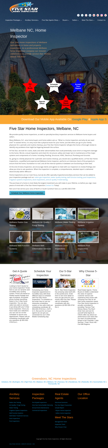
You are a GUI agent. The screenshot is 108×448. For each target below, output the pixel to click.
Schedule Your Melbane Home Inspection (27, 193)
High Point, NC (30, 382)
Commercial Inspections (39, 410)
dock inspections (39, 180)
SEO (33, 444)
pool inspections (89, 177)
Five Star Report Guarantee (63, 405)
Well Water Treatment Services (18, 416)
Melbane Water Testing (65, 222)
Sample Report (59, 408)
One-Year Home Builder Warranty (42, 405)
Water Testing (13, 408)
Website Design (26, 444)
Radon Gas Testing (15, 402)
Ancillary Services (32, 20)
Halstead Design (15, 444)
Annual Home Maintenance (40, 408)
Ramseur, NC (63, 382)
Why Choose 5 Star (61, 427)
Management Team (61, 422)
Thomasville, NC (54, 384)
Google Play (91, 119)
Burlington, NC (18, 382)
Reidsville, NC (87, 382)
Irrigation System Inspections (18, 410)
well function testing (74, 177)
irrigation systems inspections (20, 180)
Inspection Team (60, 424)
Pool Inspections (14, 421)
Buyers (66, 20)
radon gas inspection (42, 177)
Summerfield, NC (99, 382)
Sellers (75, 20)
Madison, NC (41, 382)
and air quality (51, 180)
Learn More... (14, 229)
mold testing (63, 180)
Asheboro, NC (6, 382)
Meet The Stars (88, 20)
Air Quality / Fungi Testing (17, 405)
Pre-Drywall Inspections (39, 402)
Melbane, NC (52, 382)
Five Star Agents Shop (50, 20)
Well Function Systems (16, 413)
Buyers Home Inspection (63, 410)
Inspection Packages (13, 20)
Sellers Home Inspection (63, 413)
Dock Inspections (14, 418)
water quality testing (58, 177)
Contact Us (101, 20)
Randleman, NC (75, 382)
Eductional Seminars (61, 402)
